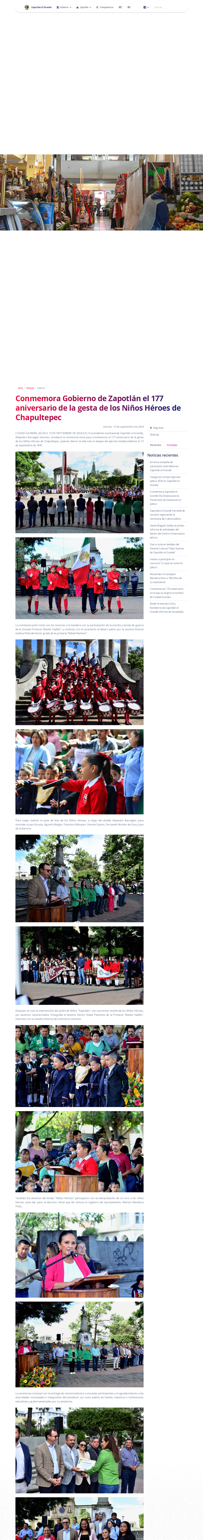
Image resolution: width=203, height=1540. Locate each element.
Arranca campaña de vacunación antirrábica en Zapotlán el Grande (164, 466)
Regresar (157, 427)
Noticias (30, 387)
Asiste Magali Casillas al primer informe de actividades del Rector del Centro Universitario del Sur (167, 531)
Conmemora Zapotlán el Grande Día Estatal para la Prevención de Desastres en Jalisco (165, 498)
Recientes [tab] (155, 445)
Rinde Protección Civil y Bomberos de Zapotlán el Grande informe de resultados (167, 607)
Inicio (20, 387)
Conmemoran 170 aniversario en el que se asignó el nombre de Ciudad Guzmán (166, 593)
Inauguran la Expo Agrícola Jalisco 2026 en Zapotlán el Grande (165, 481)
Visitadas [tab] (172, 445)
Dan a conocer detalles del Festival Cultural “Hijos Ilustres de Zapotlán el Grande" (167, 548)
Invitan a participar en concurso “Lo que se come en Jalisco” (166, 563)
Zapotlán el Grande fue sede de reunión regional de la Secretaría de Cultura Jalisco (167, 514)
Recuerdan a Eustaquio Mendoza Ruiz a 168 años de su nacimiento (166, 578)
